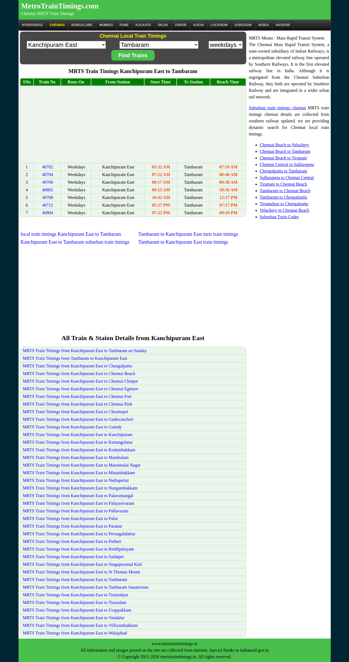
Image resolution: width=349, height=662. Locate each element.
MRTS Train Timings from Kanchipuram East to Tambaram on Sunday (85, 350)
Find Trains (133, 55)
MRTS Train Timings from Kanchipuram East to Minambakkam (79, 472)
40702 (47, 167)
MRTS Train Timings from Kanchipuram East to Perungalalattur (79, 533)
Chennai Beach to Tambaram (285, 151)
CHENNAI (57, 25)
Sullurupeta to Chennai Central (287, 177)
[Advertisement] (133, 124)
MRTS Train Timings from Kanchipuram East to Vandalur (74, 617)
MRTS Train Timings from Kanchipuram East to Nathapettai (76, 480)
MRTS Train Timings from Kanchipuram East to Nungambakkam (80, 488)
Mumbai (106, 25)
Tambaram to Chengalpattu (283, 197)
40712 (47, 205)
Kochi (198, 25)
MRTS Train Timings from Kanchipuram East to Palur (70, 518)
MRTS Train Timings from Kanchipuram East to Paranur (72, 526)
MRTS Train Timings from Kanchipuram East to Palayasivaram (78, 503)
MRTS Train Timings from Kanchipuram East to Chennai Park (78, 404)
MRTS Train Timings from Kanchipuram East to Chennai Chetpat (80, 381)
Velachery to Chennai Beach (284, 210)
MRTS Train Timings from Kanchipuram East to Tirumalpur (75, 595)
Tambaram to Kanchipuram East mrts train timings (188, 234)
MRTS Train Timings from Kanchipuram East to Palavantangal (78, 495)
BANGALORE (81, 25)
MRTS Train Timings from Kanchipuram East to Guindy (72, 427)
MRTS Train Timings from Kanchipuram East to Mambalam (76, 457)
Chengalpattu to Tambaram (283, 171)
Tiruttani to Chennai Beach (283, 184)
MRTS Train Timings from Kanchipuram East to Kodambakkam (79, 450)
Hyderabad (32, 25)
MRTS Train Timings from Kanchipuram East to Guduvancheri (78, 419)
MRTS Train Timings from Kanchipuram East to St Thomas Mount (81, 572)
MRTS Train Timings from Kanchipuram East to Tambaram (75, 579)
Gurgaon (243, 25)
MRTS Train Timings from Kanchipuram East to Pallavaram (75, 511)
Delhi (163, 25)
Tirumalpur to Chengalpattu (284, 203)
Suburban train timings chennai (277, 107)
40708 (47, 197)
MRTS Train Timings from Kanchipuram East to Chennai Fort (77, 396)
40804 (47, 212)
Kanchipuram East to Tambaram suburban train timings (75, 242)
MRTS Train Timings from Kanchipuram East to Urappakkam (77, 610)
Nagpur (283, 25)
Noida (263, 25)
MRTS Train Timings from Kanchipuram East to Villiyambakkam (80, 625)
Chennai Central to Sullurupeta (287, 164)
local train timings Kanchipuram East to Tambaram (71, 234)
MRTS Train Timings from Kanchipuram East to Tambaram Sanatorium (86, 587)
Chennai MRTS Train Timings (47, 13)
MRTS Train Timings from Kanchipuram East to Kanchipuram (78, 434)
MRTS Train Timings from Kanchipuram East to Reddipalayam (78, 549)
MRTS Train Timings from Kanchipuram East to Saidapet (73, 556)
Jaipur (180, 25)
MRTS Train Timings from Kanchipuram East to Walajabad (75, 633)
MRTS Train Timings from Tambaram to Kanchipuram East (75, 358)
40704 (47, 174)
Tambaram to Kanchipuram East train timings (183, 242)
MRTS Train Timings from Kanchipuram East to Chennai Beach (79, 373)
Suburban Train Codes (279, 216)
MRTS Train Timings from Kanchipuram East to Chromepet (75, 411)
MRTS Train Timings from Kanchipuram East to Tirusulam (75, 602)
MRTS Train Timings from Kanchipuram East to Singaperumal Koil (82, 564)
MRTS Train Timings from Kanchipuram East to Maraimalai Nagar (82, 465)
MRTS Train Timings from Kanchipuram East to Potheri (72, 541)
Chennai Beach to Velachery (284, 145)
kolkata (143, 25)
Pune (124, 25)
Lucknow (219, 25)
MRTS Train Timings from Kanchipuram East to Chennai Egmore (80, 388)
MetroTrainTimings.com (60, 6)
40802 (47, 190)
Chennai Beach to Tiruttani (283, 158)
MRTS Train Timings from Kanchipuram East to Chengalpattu (77, 366)
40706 (47, 182)
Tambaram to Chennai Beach (285, 190)
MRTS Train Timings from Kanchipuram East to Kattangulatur (78, 442)
